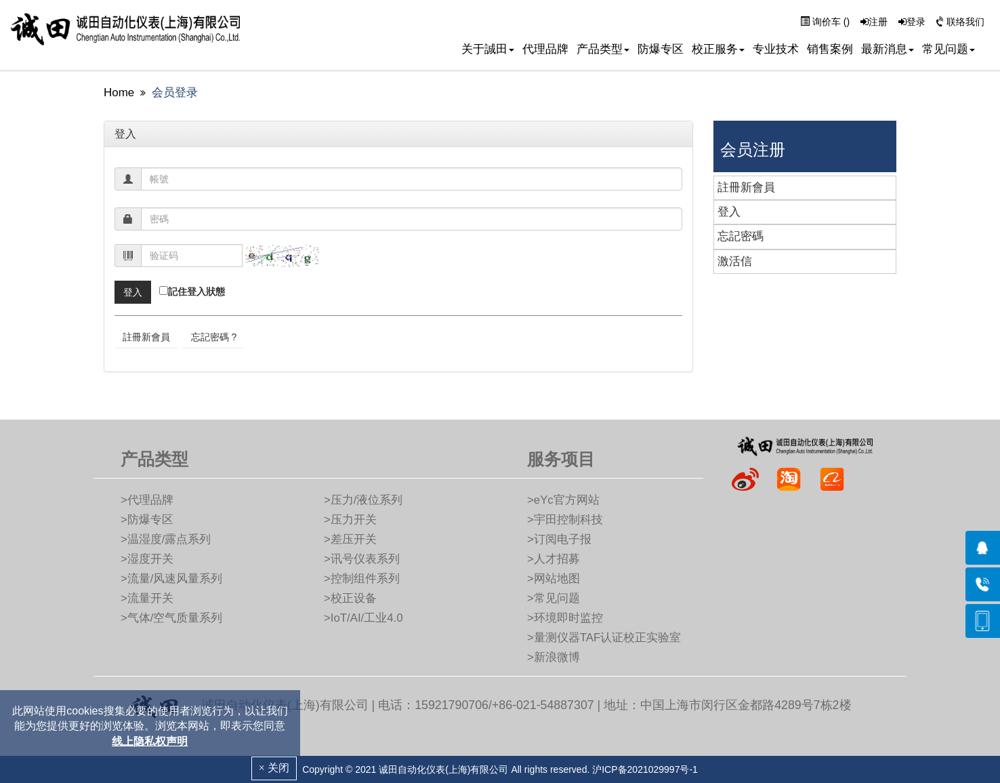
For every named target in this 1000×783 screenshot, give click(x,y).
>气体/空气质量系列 (171, 617)
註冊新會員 (746, 187)
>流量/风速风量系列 (171, 578)
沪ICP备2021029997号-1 (645, 769)
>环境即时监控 (565, 617)
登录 (911, 21)
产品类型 (603, 49)
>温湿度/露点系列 (166, 539)
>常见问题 (553, 598)
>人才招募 (553, 559)
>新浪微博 (553, 657)
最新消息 (887, 49)
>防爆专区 (147, 519)
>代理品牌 (147, 500)
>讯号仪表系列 (362, 559)
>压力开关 (350, 519)
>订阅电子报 (559, 539)
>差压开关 (350, 539)
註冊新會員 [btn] (146, 337)
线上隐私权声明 (150, 741)
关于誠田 (487, 49)
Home (119, 92)
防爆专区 (661, 49)
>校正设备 (350, 598)
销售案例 (830, 49)
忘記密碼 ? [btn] (214, 337)
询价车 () (825, 21)
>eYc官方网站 (563, 500)
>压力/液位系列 (363, 500)
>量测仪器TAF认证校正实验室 (604, 637)
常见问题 (948, 49)
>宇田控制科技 (565, 519)
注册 (874, 21)
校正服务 (718, 49)
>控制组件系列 (362, 578)
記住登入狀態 (196, 291)
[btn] (132, 292)
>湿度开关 (147, 559)
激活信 (734, 261)
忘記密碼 (740, 236)
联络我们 (960, 21)
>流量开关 (147, 598)
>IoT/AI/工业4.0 (363, 617)
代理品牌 (545, 49)
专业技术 (776, 49)
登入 (729, 211)
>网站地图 (553, 578)
